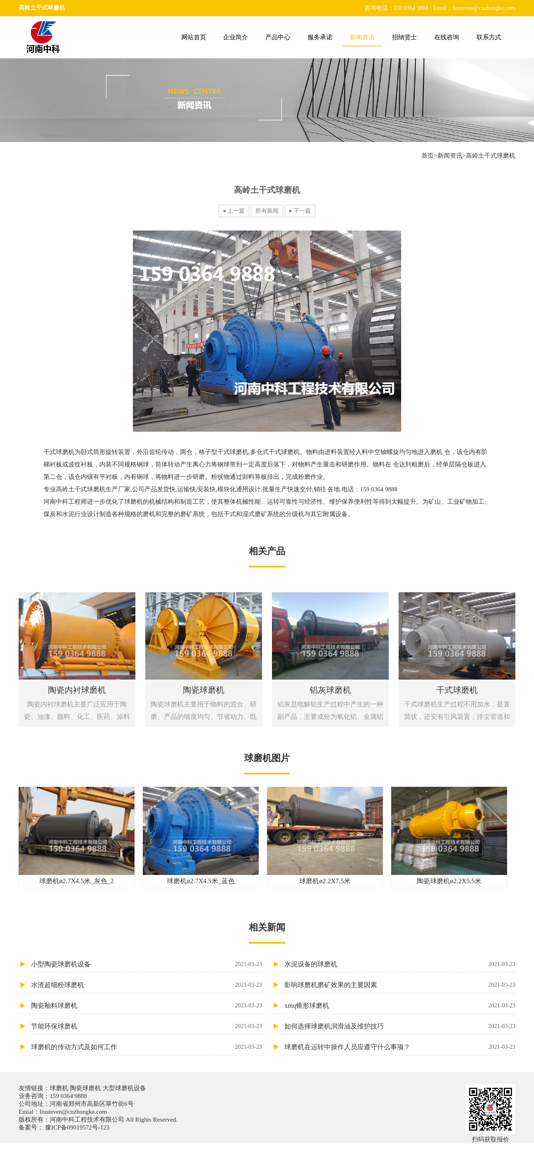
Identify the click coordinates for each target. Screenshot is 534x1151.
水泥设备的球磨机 (399, 964)
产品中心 (277, 37)
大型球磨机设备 (123, 1088)
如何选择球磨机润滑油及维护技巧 (399, 1026)
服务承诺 (320, 37)
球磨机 (60, 1088)
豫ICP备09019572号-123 (76, 1127)
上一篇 (236, 211)
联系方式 (488, 37)
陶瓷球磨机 (85, 1088)
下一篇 (302, 211)
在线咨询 (446, 37)
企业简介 (235, 37)
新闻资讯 (362, 37)
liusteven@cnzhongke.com (73, 1111)
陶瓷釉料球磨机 (146, 1005)
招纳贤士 (404, 37)
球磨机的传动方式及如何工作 (146, 1047)
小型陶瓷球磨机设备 (146, 964)
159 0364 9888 (68, 1096)
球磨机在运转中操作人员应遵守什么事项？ (399, 1047)
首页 (427, 155)
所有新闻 (267, 211)
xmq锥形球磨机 (399, 1005)
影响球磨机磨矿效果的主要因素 (399, 985)
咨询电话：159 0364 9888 (396, 8)
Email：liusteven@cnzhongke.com (474, 8)
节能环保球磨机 (146, 1026)
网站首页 (193, 37)
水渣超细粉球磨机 (146, 985)
